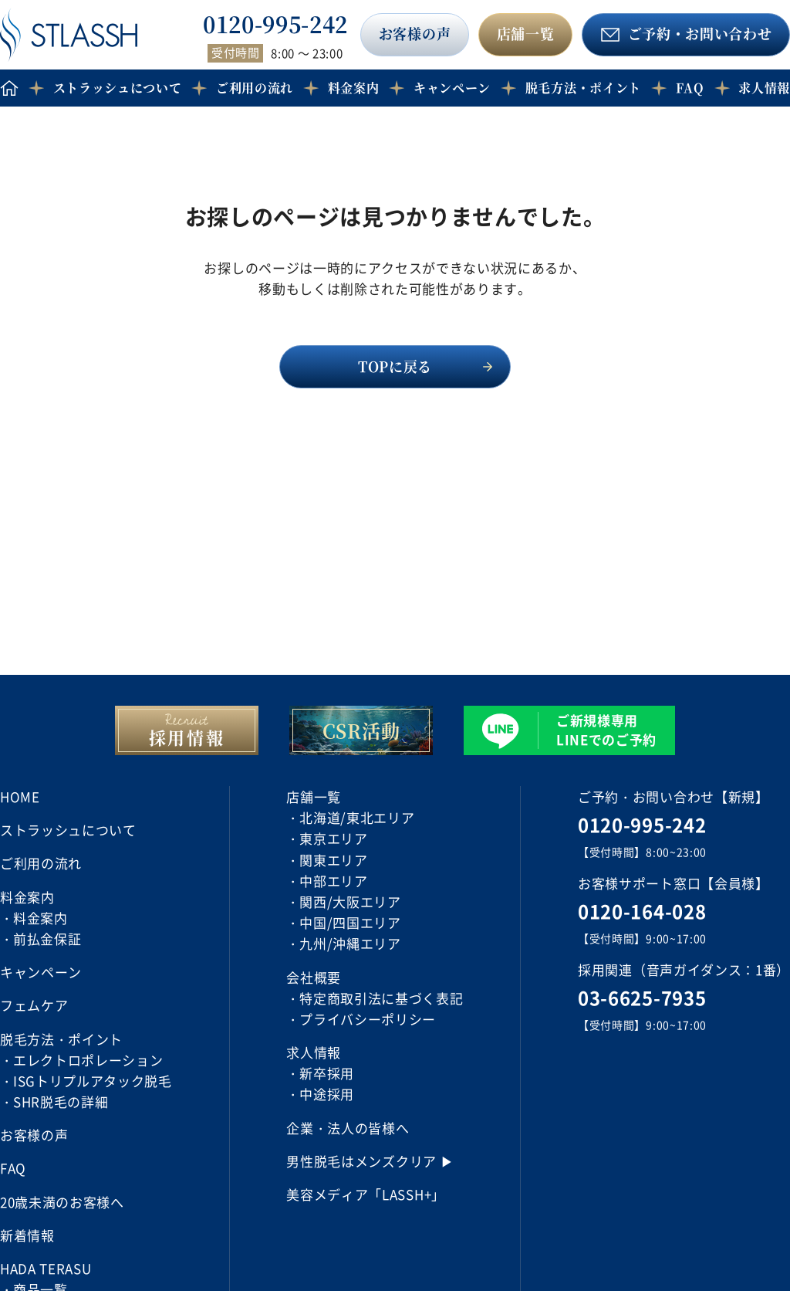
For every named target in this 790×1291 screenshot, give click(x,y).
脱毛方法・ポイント (583, 88)
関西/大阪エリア (349, 901)
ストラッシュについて (117, 88)
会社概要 (313, 977)
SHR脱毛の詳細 (60, 1101)
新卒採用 (326, 1073)
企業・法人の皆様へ (347, 1127)
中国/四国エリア (349, 922)
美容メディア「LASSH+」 (365, 1194)
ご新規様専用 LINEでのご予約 (606, 729)
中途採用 (326, 1093)
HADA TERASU (45, 1268)
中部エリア (333, 880)
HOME (20, 796)
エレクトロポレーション (88, 1059)
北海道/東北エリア (356, 817)
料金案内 (40, 917)
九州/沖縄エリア (349, 943)
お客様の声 (415, 33)
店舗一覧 (526, 33)
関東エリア (333, 859)
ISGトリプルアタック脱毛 (92, 1080)
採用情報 (187, 737)
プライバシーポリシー (367, 1018)
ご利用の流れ (254, 88)
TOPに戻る (395, 366)
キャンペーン (452, 88)
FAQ (690, 88)
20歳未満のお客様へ (62, 1201)
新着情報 (27, 1235)
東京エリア (333, 838)
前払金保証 (47, 938)
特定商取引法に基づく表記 (381, 998)
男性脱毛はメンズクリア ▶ (370, 1161)
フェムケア (34, 1005)
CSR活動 (361, 730)
